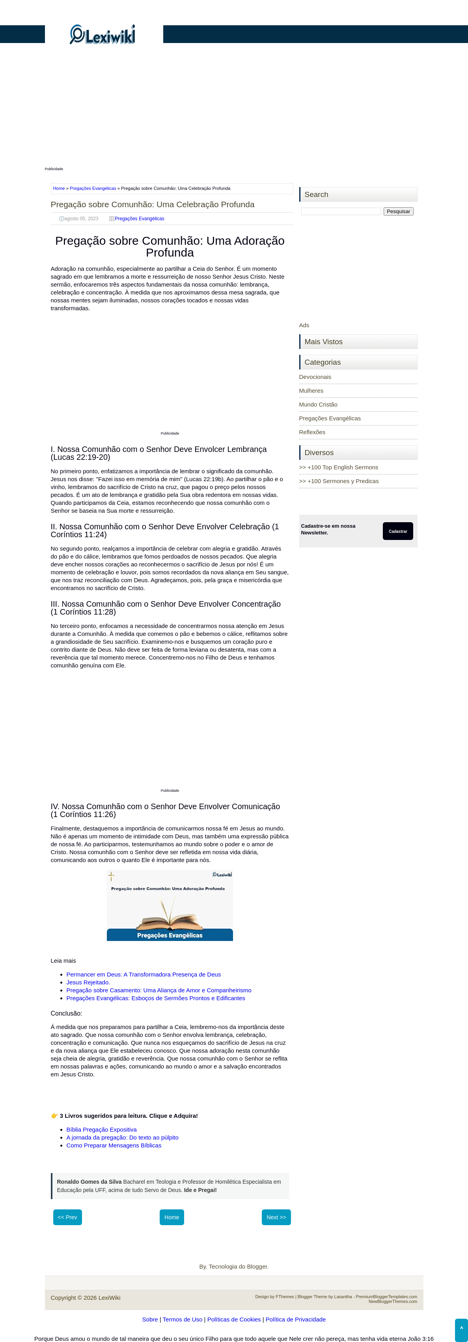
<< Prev (67, 1217)
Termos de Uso (183, 1319)
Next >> (276, 1217)
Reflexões (312, 432)
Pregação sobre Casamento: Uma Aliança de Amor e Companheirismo (159, 990)
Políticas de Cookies (234, 1319)
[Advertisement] (234, 109)
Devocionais (315, 376)
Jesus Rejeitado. (88, 982)
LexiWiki (110, 1297)
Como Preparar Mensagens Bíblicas (114, 1145)
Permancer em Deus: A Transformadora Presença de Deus (144, 974)
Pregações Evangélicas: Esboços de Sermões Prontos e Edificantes (157, 998)
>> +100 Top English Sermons (339, 467)
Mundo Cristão (318, 404)
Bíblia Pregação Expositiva (102, 1129)
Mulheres (311, 390)
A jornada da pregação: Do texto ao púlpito (123, 1137)
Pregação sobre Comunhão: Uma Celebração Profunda (153, 204)
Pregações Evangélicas (93, 188)
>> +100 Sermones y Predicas (339, 481)
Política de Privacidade (296, 1319)
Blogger (257, 1266)
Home (59, 188)
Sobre (150, 1319)
